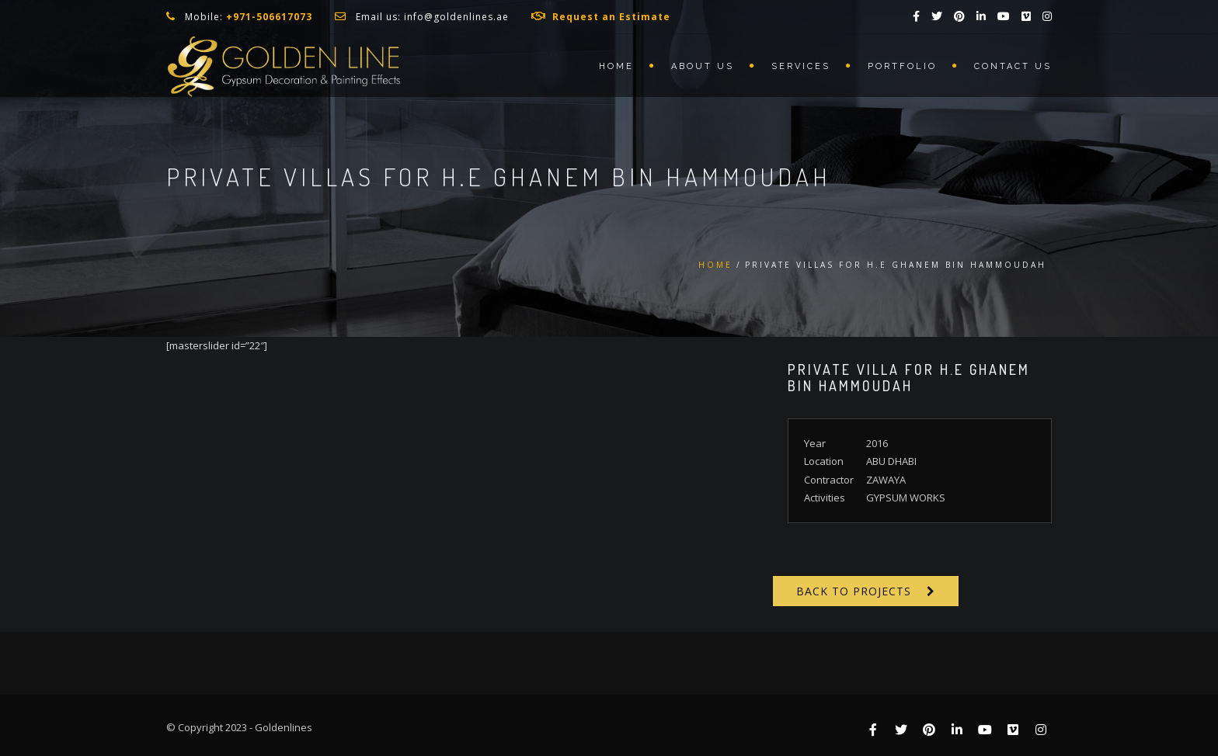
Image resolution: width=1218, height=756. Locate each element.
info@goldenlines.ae (456, 16)
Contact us (1013, 66)
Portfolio (902, 66)
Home (616, 66)
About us (702, 66)
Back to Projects (853, 591)
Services (800, 66)
